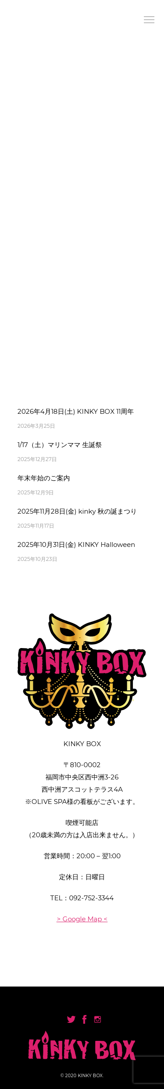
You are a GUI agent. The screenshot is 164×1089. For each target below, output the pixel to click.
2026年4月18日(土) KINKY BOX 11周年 (75, 411)
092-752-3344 (91, 898)
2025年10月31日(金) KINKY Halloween (76, 544)
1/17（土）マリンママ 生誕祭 (59, 445)
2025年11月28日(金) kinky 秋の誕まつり (77, 511)
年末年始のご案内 (43, 478)
